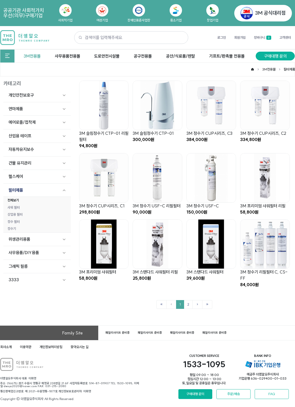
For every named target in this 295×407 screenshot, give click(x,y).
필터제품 (289, 69)
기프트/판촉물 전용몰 (227, 56)
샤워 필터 (13, 207)
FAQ (271, 394)
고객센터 (285, 37)
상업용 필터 (14, 214)
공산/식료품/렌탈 (180, 56)
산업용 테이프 (20, 135)
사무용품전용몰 (67, 56)
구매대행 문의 (275, 56)
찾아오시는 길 (79, 347)
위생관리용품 (19, 239)
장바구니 (262, 37)
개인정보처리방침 (51, 347)
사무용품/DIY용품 (24, 252)
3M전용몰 (32, 56)
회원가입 (240, 37)
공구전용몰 (143, 56)
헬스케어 (16, 176)
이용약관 (25, 347)
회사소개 (6, 347)
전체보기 (13, 200)
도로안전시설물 (106, 56)
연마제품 (16, 108)
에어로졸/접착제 (22, 122)
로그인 (221, 37)
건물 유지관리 (20, 163)
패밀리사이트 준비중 (117, 332)
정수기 (11, 228)
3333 (14, 279)
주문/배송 (233, 394)
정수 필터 (13, 222)
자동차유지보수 (21, 149)
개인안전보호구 (21, 95)
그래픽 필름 (18, 266)
